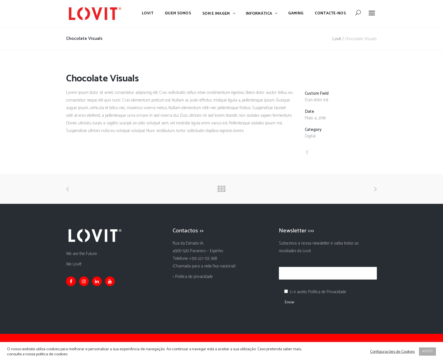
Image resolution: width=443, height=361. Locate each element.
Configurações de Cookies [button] (392, 351)
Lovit (336, 39)
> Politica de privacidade (193, 276)
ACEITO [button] (427, 351)
